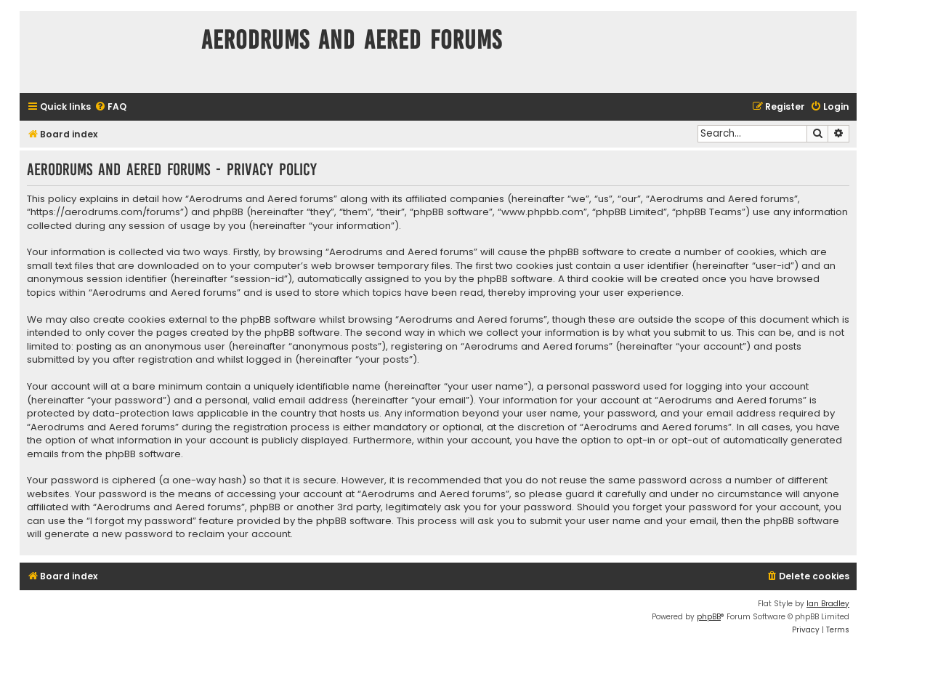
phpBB (709, 616)
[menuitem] (110, 107)
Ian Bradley (827, 603)
